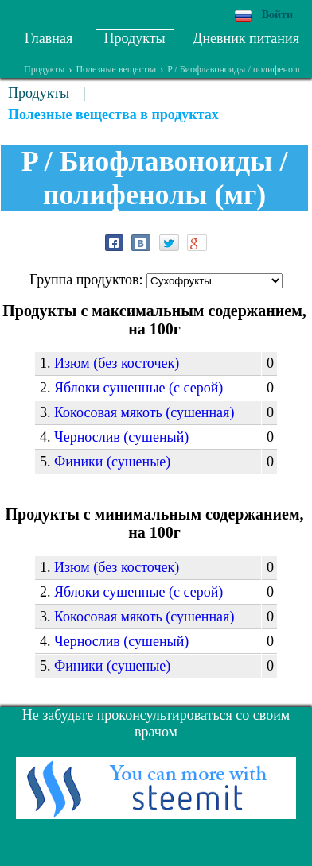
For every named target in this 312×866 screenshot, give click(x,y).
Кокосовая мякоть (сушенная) (144, 412)
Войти (277, 15)
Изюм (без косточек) (116, 363)
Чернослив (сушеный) (121, 437)
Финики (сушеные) (112, 462)
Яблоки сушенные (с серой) (138, 388)
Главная (48, 38)
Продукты (135, 38)
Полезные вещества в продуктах (113, 114)
